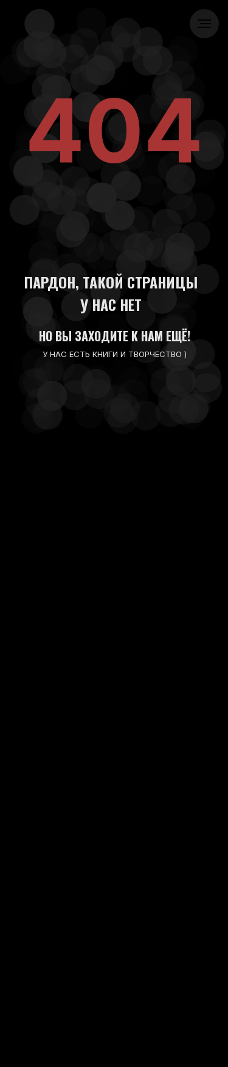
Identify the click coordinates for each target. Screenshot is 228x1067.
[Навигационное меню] (204, 23)
